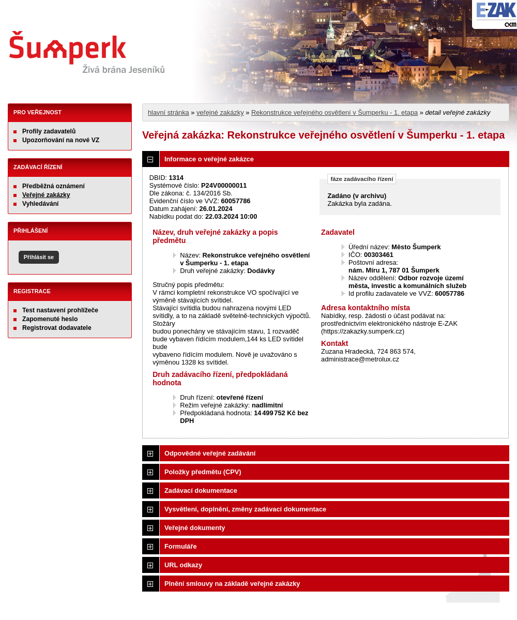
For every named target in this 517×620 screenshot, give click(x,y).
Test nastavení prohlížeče (60, 310)
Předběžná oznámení (53, 186)
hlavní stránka (168, 112)
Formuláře (180, 546)
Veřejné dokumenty (194, 528)
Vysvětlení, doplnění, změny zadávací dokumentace (245, 509)
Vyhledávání (40, 203)
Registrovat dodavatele (57, 327)
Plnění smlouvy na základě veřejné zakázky (232, 583)
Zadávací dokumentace (200, 490)
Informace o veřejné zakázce (209, 159)
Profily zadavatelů (48, 131)
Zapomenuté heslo (50, 319)
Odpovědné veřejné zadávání (209, 453)
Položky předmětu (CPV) (202, 472)
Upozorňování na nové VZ (60, 140)
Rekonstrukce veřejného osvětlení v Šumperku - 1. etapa (334, 112)
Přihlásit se (39, 257)
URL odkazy (183, 565)
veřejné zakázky (220, 112)
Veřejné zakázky (46, 195)
